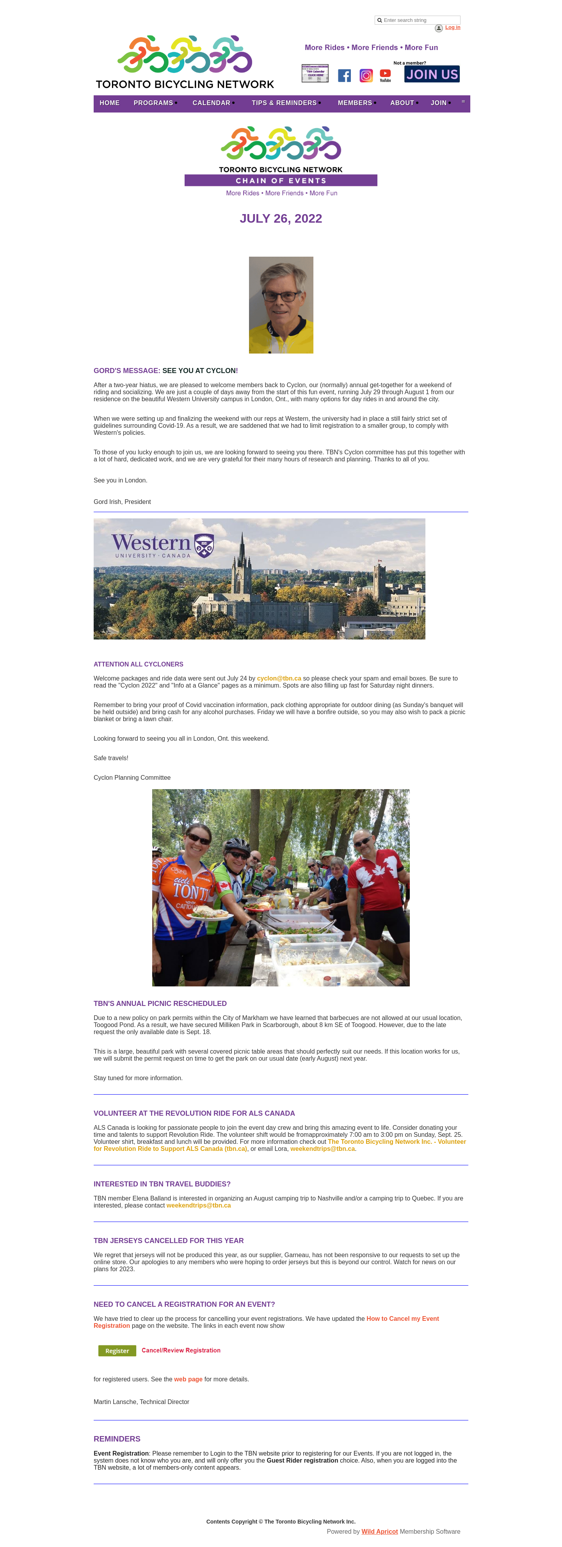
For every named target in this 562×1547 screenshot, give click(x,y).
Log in (453, 27)
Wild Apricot (379, 1531)
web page (188, 1379)
